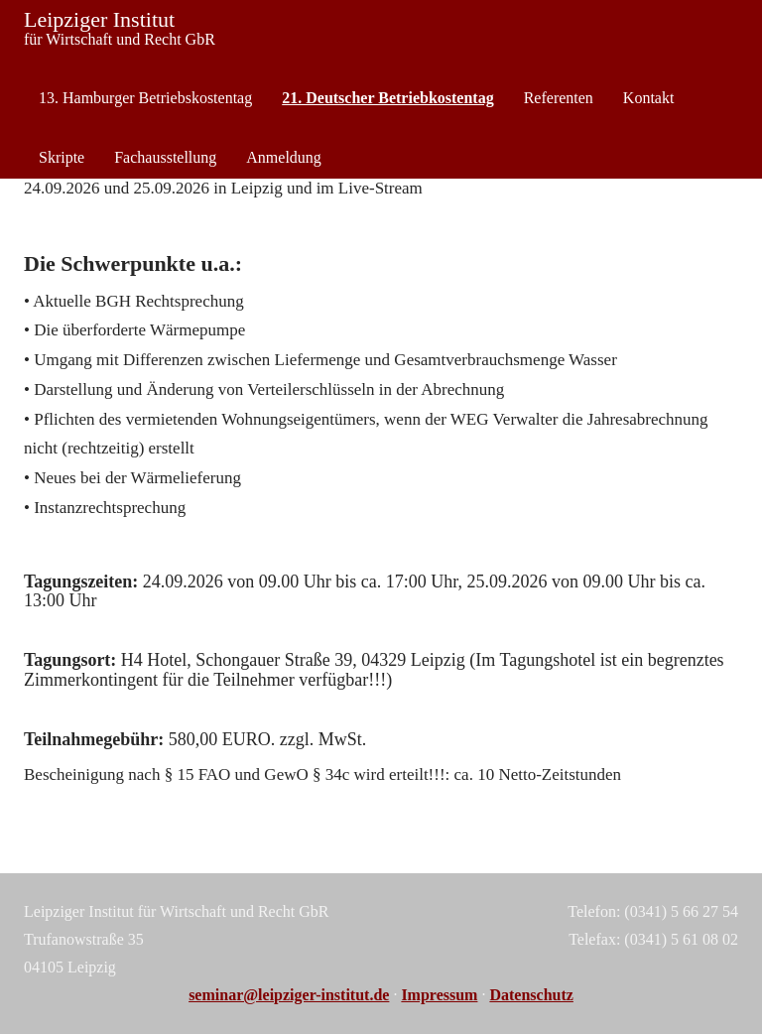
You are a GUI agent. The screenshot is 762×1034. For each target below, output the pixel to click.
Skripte (61, 157)
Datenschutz (530, 994)
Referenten (558, 97)
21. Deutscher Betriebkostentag (387, 97)
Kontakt (649, 97)
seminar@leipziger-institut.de (289, 994)
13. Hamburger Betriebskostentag (145, 97)
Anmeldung (283, 157)
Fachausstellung (165, 157)
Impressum (439, 994)
